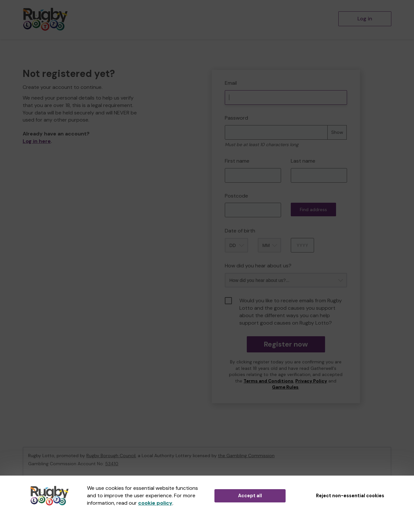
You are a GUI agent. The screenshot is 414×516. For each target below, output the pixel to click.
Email (231, 83)
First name (237, 160)
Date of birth (240, 230)
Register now (286, 344)
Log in (364, 18)
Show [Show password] (337, 132)
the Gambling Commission (246, 455)
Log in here (37, 141)
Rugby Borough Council (111, 455)
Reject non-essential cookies (350, 496)
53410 (111, 464)
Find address (313, 209)
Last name (303, 160)
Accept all (250, 496)
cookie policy (155, 503)
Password (236, 117)
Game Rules (285, 387)
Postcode (236, 195)
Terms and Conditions (268, 381)
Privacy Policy (311, 381)
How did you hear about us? (258, 265)
